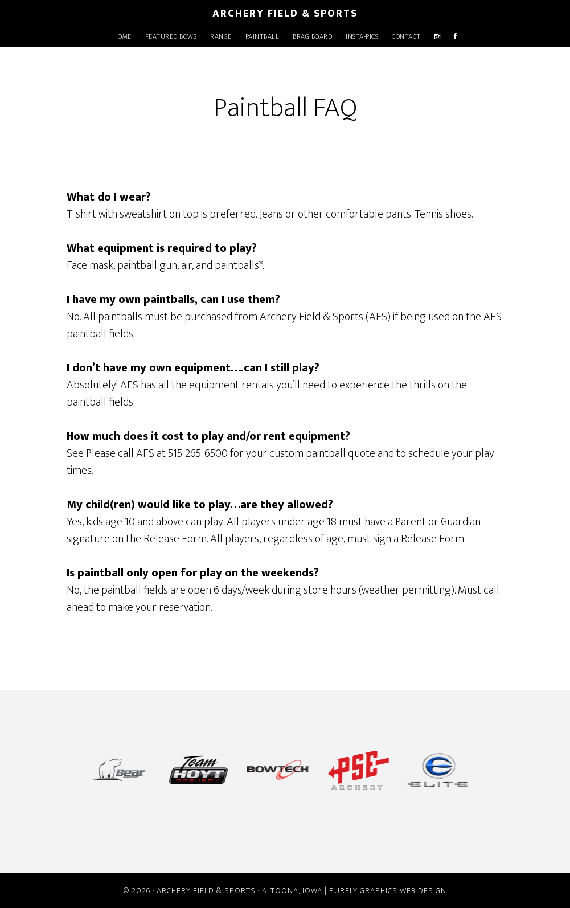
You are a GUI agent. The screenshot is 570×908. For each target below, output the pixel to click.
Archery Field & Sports (285, 13)
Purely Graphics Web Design (387, 890)
